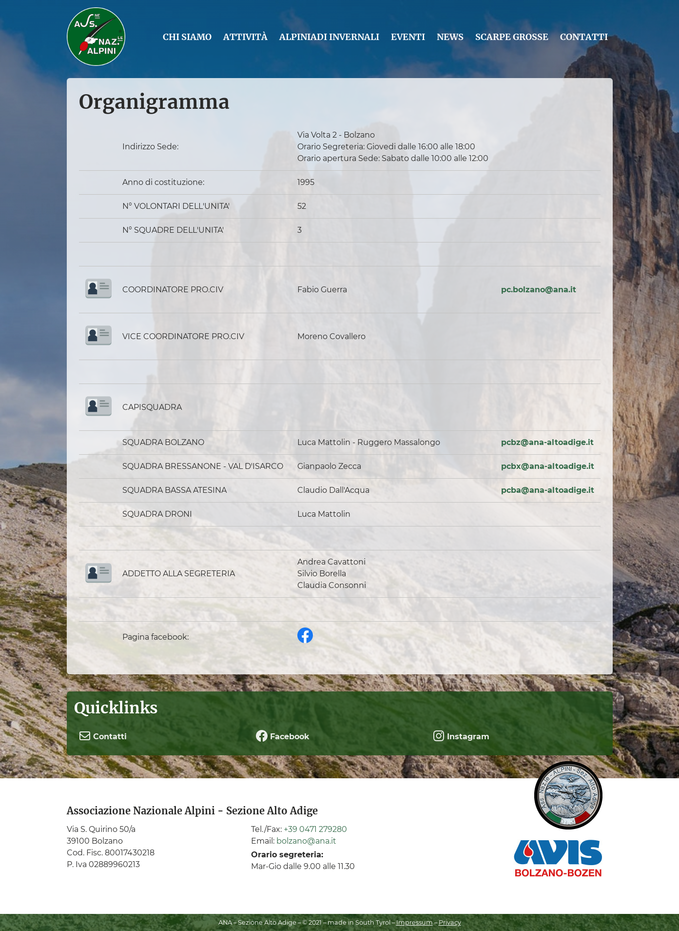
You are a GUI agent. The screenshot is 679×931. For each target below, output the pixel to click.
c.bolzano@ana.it (541, 289)
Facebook (283, 736)
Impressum (414, 922)
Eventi (408, 36)
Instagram (461, 736)
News (450, 36)
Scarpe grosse (511, 36)
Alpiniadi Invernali (329, 36)
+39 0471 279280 (315, 829)
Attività (245, 36)
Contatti (584, 36)
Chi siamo (187, 36)
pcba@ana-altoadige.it (547, 490)
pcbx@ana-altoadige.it (547, 466)
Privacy (450, 922)
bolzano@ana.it (306, 841)
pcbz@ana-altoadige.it (547, 442)
